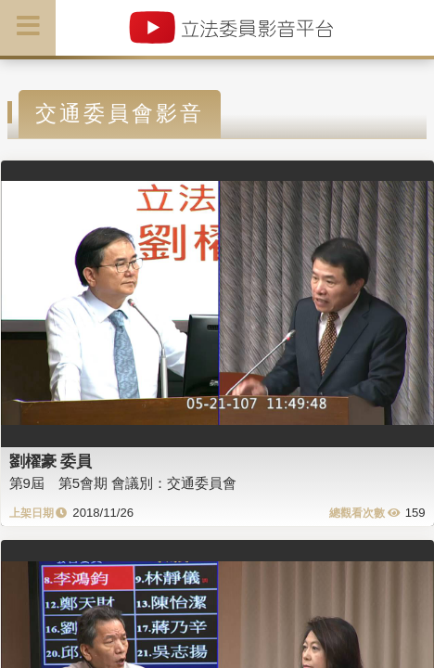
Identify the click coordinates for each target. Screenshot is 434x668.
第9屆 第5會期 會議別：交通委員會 (123, 483)
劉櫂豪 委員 (51, 461)
